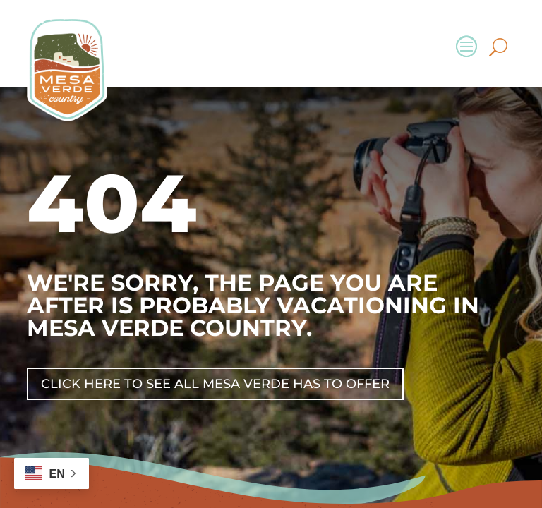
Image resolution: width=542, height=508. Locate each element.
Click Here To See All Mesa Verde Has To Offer (215, 384)
